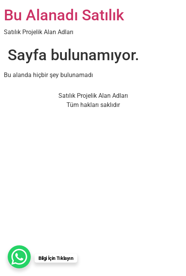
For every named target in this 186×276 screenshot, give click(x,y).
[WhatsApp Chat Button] (19, 256)
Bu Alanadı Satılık (64, 15)
